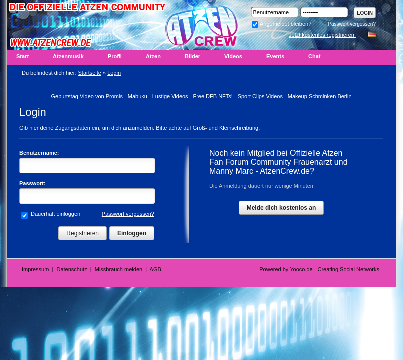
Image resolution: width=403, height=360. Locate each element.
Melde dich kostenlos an (281, 208)
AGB (156, 269)
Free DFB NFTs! (212, 97)
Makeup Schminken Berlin (320, 97)
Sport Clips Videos (260, 97)
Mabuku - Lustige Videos (158, 97)
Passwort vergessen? (352, 24)
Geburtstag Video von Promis (86, 97)
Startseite (90, 73)
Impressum (35, 269)
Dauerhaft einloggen (55, 214)
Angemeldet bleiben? (282, 24)
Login (365, 13)
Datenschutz (72, 269)
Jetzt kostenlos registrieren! (322, 35)
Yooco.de (301, 269)
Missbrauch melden (118, 269)
